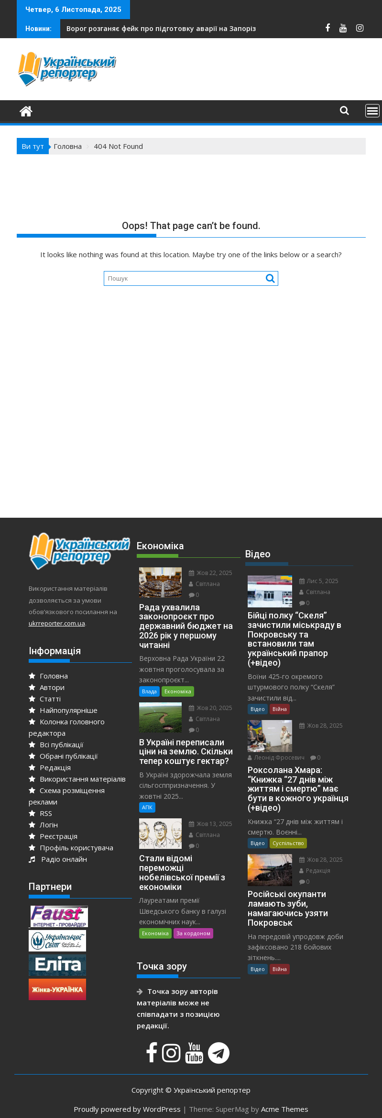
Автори (47, 687)
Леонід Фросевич (276, 757)
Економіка (177, 691)
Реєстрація (53, 836)
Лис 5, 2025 (318, 581)
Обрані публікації (63, 756)
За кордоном (193, 933)
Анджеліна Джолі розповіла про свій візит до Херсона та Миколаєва (207, 28)
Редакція (50, 767)
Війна (280, 708)
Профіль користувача (71, 847)
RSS (40, 813)
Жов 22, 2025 (210, 573)
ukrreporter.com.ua (57, 623)
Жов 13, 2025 (210, 824)
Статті (45, 698)
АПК (147, 807)
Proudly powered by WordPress (127, 1109)
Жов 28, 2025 (321, 725)
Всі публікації (56, 744)
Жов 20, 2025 (210, 708)
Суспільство (288, 842)
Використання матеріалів (77, 779)
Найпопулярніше (63, 710)
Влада (149, 691)
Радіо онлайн (58, 859)
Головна (48, 675)
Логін (43, 824)
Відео (258, 708)
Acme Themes (284, 1109)
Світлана (204, 584)
